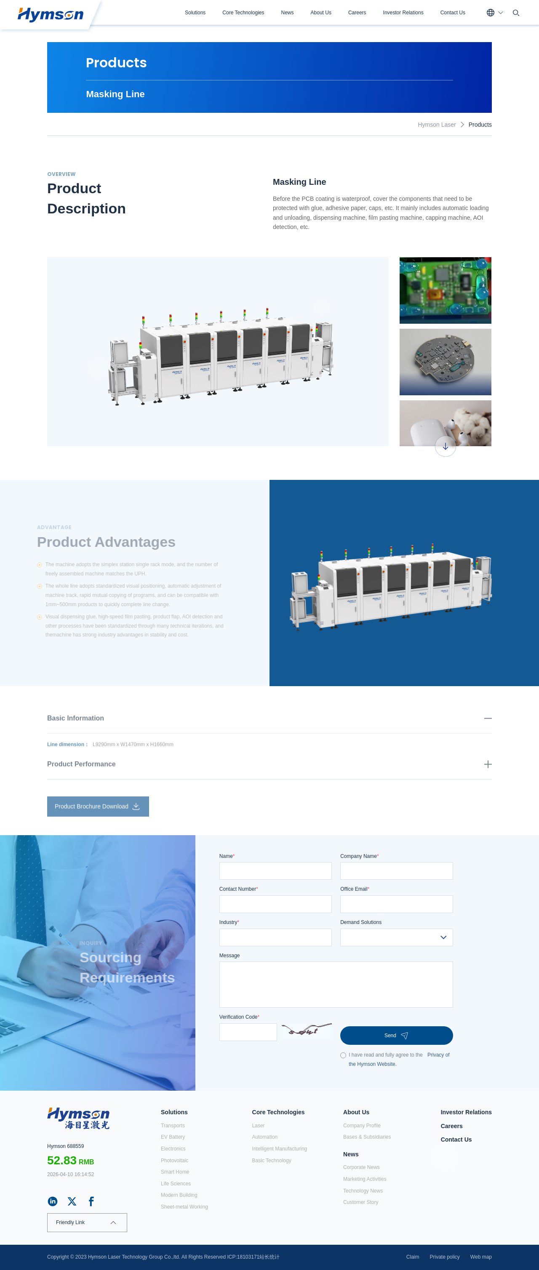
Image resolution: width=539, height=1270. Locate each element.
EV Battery (173, 1137)
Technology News (363, 1191)
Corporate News (361, 1167)
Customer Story (360, 1202)
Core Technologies (243, 13)
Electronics (173, 1149)
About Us (321, 13)
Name (227, 856)
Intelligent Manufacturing (279, 1149)
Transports (173, 1126)
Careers (357, 13)
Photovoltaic (174, 1161)
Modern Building (179, 1195)
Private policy (444, 1257)
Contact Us (452, 13)
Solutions (195, 13)
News (287, 13)
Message (229, 955)
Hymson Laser (437, 124)
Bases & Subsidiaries (367, 1137)
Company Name (359, 856)
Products (480, 124)
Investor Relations (403, 13)
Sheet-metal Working (184, 1207)
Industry (229, 922)
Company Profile (362, 1126)
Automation (265, 1137)
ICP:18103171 (243, 1257)
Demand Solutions (361, 922)
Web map (481, 1257)
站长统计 (269, 1257)
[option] (218, 351)
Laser (258, 1126)
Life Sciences (176, 1184)
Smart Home (175, 1172)
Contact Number (238, 889)
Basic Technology (271, 1161)
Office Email (354, 889)
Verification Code (239, 1017)
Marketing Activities (365, 1179)
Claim (412, 1257)
